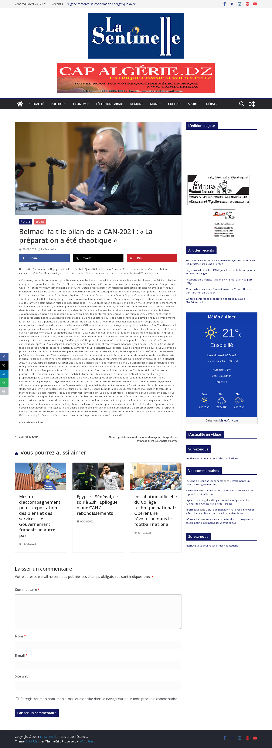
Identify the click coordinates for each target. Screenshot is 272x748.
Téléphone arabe (109, 104)
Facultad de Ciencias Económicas (204, 480)
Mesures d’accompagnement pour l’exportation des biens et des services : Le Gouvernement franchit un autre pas (40, 516)
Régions (136, 104)
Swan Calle (192, 490)
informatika (192, 509)
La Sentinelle (48, 249)
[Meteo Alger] (221, 394)
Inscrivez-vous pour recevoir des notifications (212, 458)
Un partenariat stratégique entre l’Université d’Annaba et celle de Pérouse (217, 501)
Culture (174, 104)
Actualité (36, 104)
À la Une (25, 221)
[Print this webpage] (4, 391)
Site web (21, 676)
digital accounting (196, 500)
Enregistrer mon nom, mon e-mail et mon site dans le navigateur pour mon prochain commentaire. (99, 698)
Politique (58, 104)
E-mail (21, 655)
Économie (81, 104)
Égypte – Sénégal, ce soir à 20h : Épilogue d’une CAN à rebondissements (97, 505)
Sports (193, 104)
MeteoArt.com (228, 420)
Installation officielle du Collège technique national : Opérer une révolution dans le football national (155, 510)
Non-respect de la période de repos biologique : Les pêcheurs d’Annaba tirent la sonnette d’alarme (145, 438)
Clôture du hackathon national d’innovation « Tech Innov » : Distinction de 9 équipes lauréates (220, 511)
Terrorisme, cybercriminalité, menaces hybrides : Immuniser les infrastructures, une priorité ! (221, 262)
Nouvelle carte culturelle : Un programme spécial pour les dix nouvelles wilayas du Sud (220, 521)
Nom (20, 636)
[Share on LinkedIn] (4, 374)
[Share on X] (98, 258)
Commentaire (27, 589)
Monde (155, 104)
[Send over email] (4, 382)
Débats (211, 104)
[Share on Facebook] (44, 258)
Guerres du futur (26, 436)
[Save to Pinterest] (152, 258)
